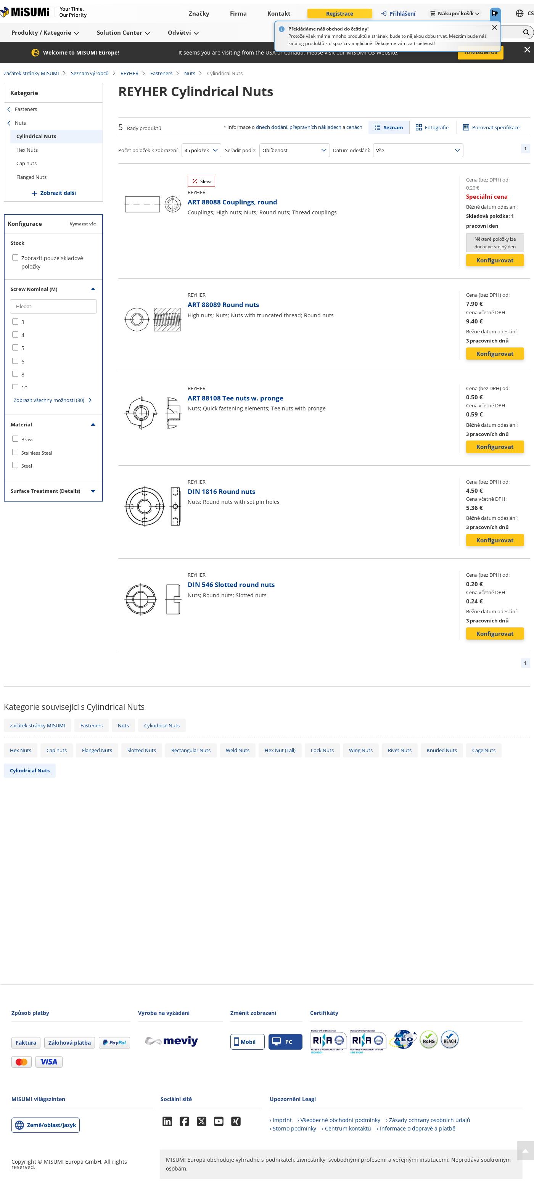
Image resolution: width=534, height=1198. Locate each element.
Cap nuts (26, 163)
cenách (354, 127)
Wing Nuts (361, 750)
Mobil (245, 1041)
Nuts (189, 73)
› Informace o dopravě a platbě (416, 1128)
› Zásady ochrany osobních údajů (428, 1120)
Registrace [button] (339, 13)
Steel (26, 466)
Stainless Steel (36, 453)
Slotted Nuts (141, 750)
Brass (27, 439)
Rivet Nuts (400, 750)
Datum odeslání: (351, 150)
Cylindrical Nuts (36, 136)
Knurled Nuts (442, 750)
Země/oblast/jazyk (51, 1125)
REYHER (129, 73)
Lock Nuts (322, 750)
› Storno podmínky (293, 1128)
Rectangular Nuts (191, 750)
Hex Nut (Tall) (280, 750)
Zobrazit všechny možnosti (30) (49, 400)
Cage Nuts (483, 750)
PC (282, 1041)
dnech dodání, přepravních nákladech (298, 127)
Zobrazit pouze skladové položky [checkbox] (52, 262)
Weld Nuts (237, 750)
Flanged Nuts (31, 177)
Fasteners (161, 73)
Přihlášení (397, 13)
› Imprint (281, 1120)
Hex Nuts (27, 149)
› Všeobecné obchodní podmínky (339, 1120)
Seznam (393, 127)
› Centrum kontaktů (346, 1128)
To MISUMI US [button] (480, 52)
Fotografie (437, 127)
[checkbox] (53, 322)
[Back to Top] (525, 1150)
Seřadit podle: (240, 150)
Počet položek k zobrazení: (148, 150)
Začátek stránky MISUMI (31, 73)
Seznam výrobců (90, 73)
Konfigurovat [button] (495, 260)
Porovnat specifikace (496, 127)
